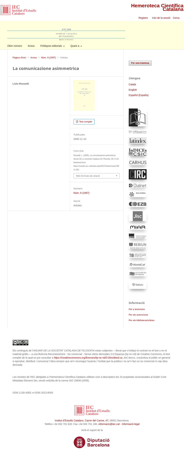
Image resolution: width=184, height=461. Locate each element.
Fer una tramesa (140, 63)
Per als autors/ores (138, 314)
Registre (143, 17)
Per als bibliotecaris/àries (142, 320)
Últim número (14, 45)
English (133, 89)
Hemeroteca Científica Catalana (157, 7)
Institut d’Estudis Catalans (69, 420)
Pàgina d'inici (19, 57)
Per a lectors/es (137, 309)
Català (132, 84)
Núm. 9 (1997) (48, 57)
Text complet (85, 121)
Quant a (75, 45)
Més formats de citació (88, 175)
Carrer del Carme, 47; (97, 420)
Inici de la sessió (161, 17)
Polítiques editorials (51, 45)
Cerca (176, 17)
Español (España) (139, 95)
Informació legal (130, 424)
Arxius (31, 45)
